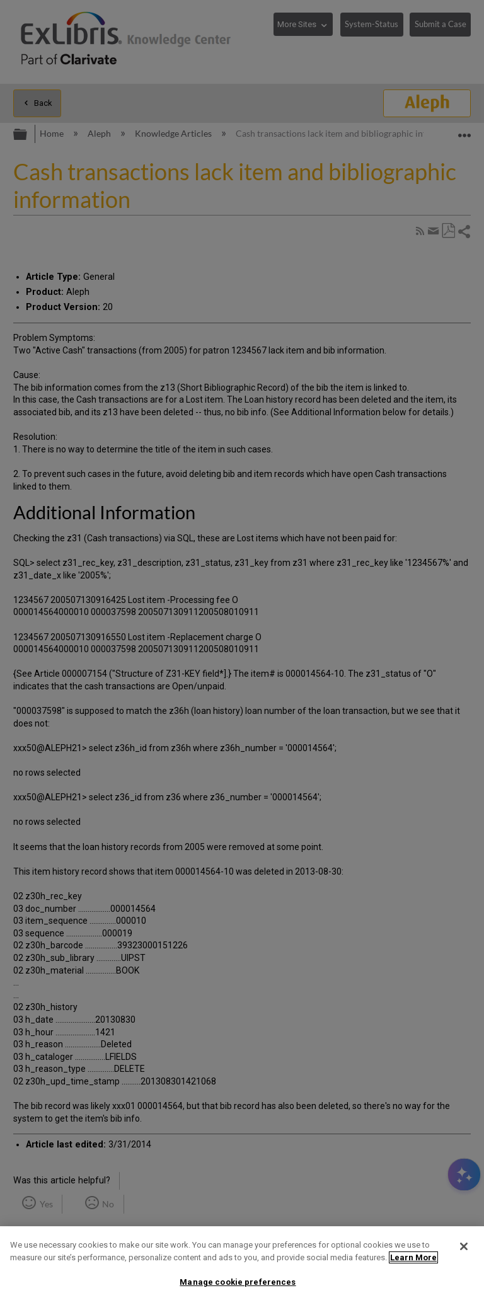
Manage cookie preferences (238, 1282)
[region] (242, 1265)
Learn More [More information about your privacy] (413, 1257)
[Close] (464, 1246)
